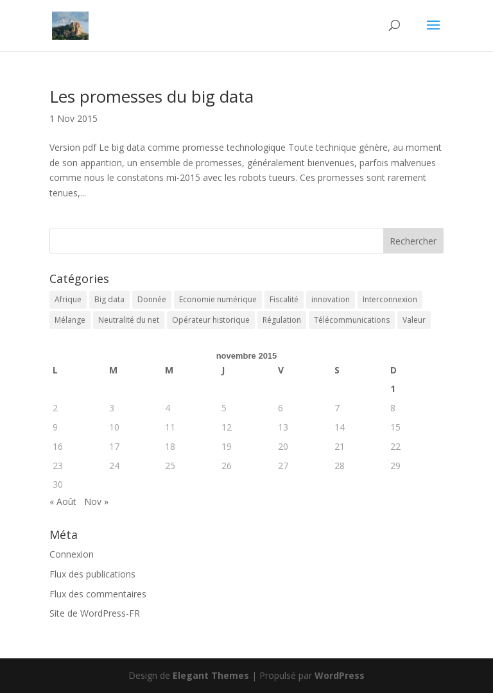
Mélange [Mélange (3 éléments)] (70, 319)
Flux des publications (92, 574)
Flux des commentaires (97, 594)
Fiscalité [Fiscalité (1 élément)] (284, 299)
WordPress (340, 675)
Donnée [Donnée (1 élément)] (151, 299)
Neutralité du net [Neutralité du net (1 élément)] (128, 319)
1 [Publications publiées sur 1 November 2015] (392, 388)
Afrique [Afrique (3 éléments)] (68, 299)
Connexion (71, 554)
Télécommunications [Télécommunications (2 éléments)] (352, 319)
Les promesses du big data (151, 96)
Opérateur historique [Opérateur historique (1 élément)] (211, 319)
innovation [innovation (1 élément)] (330, 299)
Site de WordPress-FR (94, 613)
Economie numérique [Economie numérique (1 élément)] (218, 299)
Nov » (96, 501)
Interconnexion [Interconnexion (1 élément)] (390, 299)
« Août (62, 501)
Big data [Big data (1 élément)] (109, 299)
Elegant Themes (211, 675)
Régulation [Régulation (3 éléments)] (282, 319)
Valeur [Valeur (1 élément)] (414, 319)
